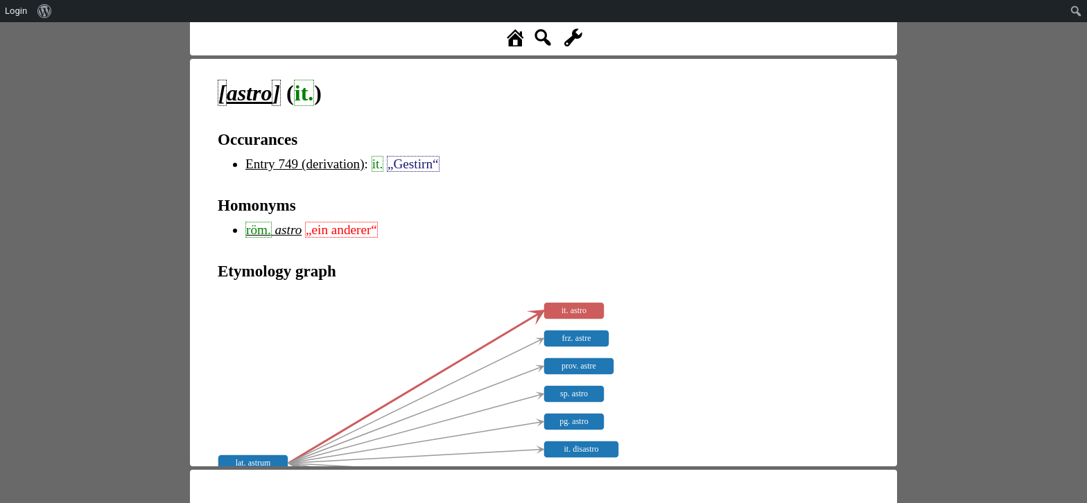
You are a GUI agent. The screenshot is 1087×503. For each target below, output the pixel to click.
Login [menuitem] (16, 11)
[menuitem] (45, 11)
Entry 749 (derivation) (305, 164)
